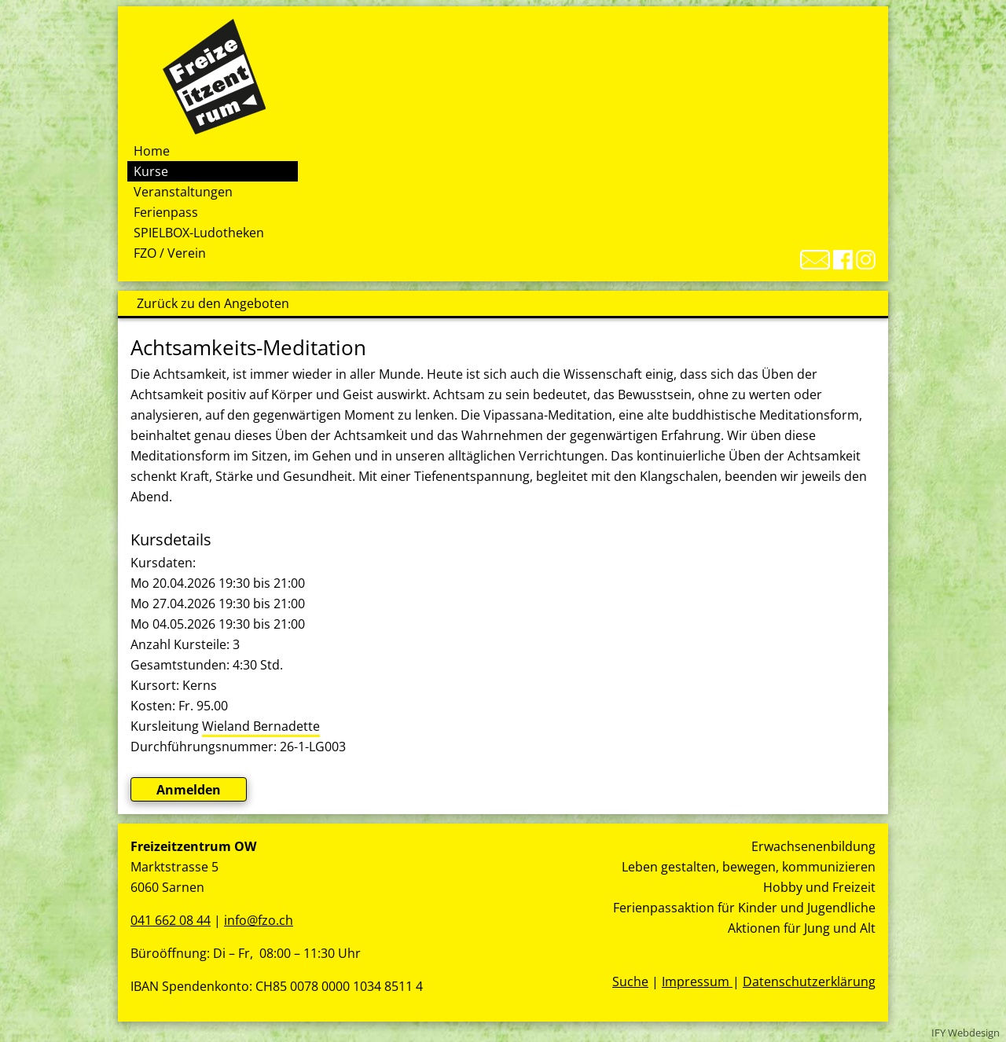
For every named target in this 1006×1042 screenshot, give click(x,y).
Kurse (151, 171)
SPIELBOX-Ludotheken (199, 232)
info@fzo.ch (258, 920)
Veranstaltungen (183, 191)
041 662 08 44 (170, 920)
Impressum (697, 981)
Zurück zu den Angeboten (213, 303)
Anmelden (188, 789)
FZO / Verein (170, 253)
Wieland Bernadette (261, 726)
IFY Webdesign (965, 1032)
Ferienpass (166, 212)
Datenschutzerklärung (809, 981)
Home (152, 151)
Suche (630, 981)
